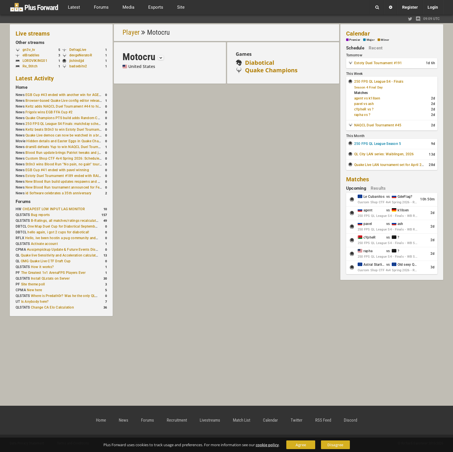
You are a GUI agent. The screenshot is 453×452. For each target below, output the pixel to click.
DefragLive (77, 50)
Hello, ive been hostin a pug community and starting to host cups (77, 238)
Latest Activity (35, 78)
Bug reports (40, 215)
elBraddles (31, 55)
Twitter (296, 420)
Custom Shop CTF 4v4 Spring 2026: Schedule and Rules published (79, 158)
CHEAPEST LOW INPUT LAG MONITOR (54, 209)
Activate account (44, 244)
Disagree (335, 444)
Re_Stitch (30, 66)
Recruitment (177, 420)
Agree (301, 444)
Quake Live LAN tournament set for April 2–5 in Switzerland (402, 165)
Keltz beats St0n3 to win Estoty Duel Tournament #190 (69, 130)
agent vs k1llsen (367, 98)
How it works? (42, 267)
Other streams (30, 42)
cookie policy (267, 444)
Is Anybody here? (35, 302)
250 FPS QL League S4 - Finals (378, 82)
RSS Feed (323, 420)
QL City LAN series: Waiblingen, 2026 (384, 154)
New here (34, 290)
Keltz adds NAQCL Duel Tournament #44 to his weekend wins (74, 106)
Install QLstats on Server (50, 278)
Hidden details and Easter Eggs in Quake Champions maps (73, 141)
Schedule (355, 48)
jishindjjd (76, 61)
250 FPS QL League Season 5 (377, 144)
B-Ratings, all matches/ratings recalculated (65, 221)
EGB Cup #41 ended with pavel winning (57, 170)
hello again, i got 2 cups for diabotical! (58, 232)
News (123, 420)
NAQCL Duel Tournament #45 (377, 125)
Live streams (33, 33)
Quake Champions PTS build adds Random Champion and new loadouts (83, 118)
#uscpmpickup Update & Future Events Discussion (67, 250)
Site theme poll (33, 284)
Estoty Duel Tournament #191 (378, 63)
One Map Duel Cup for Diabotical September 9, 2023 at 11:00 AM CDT (83, 226)
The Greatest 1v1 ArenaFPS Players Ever (53, 273)
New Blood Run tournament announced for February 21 (70, 187)
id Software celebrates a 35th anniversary (58, 193)
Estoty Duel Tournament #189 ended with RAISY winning (70, 176)
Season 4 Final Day (368, 87)
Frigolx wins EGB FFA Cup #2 (49, 112)
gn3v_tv (29, 50)
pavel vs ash (364, 104)
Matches (357, 179)
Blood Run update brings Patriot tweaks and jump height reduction (79, 153)
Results (378, 188)
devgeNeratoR (80, 55)
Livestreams (210, 420)
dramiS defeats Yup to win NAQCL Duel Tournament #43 (70, 147)
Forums (23, 201)
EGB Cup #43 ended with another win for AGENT (64, 95)
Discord (350, 420)
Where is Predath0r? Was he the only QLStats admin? (73, 296)
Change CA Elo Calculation (52, 307)
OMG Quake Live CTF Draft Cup (46, 261)
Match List (241, 420)
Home (21, 87)
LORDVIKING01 (35, 61)
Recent (376, 48)
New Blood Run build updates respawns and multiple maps (72, 182)
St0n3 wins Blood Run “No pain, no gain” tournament (68, 164)
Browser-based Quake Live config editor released (64, 101)
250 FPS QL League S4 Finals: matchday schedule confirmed (73, 124)
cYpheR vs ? (364, 109)
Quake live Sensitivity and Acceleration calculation (61, 255)
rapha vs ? (362, 115)
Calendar (358, 33)
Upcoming (356, 188)
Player (131, 32)
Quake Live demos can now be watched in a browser (67, 135)
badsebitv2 (78, 66)
